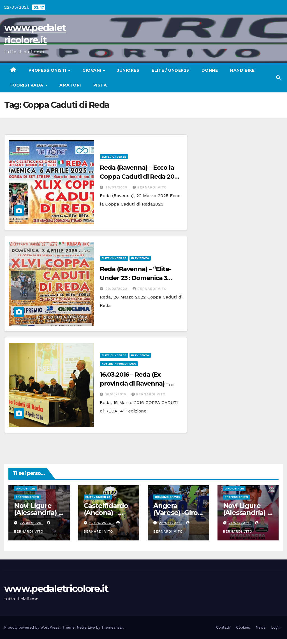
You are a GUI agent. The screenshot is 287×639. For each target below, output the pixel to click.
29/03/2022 (117, 289)
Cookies (243, 627)
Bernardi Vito (150, 187)
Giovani (92, 70)
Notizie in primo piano (118, 363)
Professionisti (48, 70)
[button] (278, 77)
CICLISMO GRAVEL (167, 496)
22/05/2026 (31, 523)
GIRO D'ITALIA (25, 488)
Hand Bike (242, 70)
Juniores (128, 70)
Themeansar (112, 627)
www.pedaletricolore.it (56, 588)
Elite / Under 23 (113, 156)
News (260, 627)
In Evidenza (140, 258)
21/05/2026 (239, 523)
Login (276, 627)
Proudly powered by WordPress (32, 627)
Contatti (223, 627)
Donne (210, 70)
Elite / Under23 (170, 70)
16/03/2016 (116, 394)
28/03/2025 (117, 187)
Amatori (70, 85)
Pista (100, 85)
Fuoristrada (27, 85)
